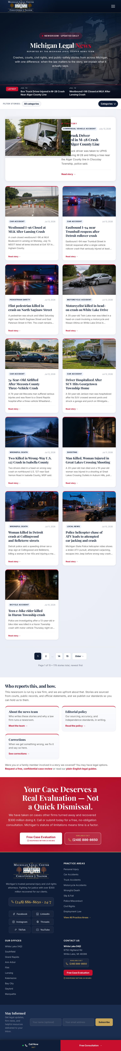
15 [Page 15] (67, 656)
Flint (7, 967)
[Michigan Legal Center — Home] (21, 6)
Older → (79, 656)
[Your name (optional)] (45, 1022)
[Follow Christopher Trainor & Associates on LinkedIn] (43, 914)
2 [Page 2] (46, 656)
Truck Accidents (72, 879)
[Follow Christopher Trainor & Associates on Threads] (43, 922)
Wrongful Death (72, 890)
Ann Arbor (10, 962)
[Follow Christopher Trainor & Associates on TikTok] (20, 929)
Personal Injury (71, 869)
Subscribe (104, 1022)
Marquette (10, 994)
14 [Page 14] (59, 656)
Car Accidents (71, 874)
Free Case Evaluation (78, 972)
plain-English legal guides (81, 768)
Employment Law (72, 911)
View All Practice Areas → (77, 917)
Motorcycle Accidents (75, 885)
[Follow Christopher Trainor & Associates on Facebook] (20, 914)
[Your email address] (78, 1022)
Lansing (9, 972)
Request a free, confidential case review (28, 768)
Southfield (10, 951)
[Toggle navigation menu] (113, 6)
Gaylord (9, 988)
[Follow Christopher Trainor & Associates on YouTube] (43, 929)
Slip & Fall (69, 895)
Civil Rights (69, 906)
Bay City (9, 983)
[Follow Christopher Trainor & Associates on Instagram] (20, 922)
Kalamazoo (10, 978)
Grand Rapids (12, 957)
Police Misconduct (73, 901)
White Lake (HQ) (13, 946)
